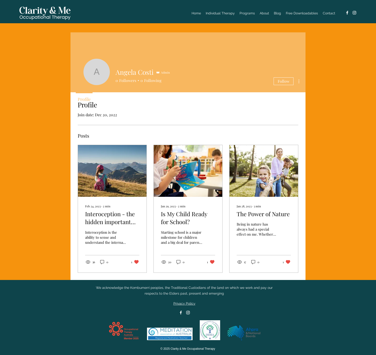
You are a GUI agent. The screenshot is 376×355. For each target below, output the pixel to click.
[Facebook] (347, 12)
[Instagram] (354, 12)
